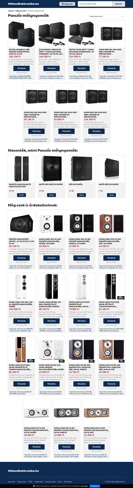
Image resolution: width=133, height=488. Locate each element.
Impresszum (22, 482)
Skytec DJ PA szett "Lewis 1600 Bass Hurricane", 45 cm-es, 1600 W (81, 51)
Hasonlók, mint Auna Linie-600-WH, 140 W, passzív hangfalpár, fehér (21, 330)
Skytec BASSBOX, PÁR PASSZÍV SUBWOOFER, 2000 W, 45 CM (19, 51)
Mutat (21, 195)
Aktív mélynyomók (108, 184)
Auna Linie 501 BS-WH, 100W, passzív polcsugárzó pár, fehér (51, 367)
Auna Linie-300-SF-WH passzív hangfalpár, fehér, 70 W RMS (50, 241)
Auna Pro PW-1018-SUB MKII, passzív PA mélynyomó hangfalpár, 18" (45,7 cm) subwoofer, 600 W (96, 116)
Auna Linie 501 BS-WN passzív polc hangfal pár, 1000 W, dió (110, 367)
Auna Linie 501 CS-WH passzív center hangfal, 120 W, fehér (36, 430)
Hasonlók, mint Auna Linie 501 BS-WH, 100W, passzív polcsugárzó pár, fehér (50, 394)
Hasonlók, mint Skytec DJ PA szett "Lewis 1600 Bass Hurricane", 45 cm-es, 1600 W (81, 78)
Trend (60, 482)
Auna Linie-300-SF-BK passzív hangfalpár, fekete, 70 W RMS (79, 241)
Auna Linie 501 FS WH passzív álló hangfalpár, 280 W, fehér (79, 305)
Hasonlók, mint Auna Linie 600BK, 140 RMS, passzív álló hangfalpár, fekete (50, 331)
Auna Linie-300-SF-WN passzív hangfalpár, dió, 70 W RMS (110, 241)
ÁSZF (30, 482)
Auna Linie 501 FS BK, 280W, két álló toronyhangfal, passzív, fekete (109, 305)
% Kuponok (68, 482)
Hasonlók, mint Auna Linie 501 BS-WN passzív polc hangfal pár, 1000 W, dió (111, 394)
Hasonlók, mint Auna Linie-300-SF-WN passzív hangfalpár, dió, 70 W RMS (110, 268)
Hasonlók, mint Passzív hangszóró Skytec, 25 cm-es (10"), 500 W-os (20, 267)
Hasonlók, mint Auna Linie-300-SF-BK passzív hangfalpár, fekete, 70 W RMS (81, 268)
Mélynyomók (75, 184)
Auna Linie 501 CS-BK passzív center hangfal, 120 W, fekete (66, 430)
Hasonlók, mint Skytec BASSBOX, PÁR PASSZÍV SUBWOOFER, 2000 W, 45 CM (21, 78)
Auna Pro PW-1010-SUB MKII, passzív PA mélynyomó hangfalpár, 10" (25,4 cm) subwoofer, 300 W (66, 116)
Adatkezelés (39, 482)
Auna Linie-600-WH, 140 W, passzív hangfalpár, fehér (21, 304)
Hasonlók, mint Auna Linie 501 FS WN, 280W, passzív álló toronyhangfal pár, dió (20, 394)
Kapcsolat (11, 482)
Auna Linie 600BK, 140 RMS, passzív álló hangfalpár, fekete (50, 304)
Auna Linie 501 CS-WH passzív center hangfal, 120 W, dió (96, 430)
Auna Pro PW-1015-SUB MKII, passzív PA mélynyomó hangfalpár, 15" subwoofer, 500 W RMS (35, 116)
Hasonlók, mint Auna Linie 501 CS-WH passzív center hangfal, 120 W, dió (95, 457)
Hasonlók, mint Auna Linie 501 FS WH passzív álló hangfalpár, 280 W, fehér (81, 331)
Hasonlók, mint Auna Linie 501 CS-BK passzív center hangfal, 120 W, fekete (66, 456)
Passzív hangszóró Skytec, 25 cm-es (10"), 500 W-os (21, 241)
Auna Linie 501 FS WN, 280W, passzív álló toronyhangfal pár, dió (19, 368)
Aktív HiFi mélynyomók (51, 184)
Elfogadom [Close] (95, 486)
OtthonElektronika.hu (23, 4)
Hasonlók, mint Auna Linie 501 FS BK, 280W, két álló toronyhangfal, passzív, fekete (111, 331)
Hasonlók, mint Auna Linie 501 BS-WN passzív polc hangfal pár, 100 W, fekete (80, 394)
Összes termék (50, 482)
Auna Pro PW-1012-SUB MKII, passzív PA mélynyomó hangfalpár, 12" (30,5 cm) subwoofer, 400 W (111, 54)
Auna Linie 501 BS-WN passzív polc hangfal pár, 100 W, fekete (80, 367)
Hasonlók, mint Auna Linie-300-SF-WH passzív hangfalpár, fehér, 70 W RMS (51, 268)
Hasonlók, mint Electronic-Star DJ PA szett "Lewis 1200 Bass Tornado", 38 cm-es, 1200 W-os (51, 78)
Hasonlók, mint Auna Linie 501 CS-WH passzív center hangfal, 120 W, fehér (35, 457)
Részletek (21, 68)
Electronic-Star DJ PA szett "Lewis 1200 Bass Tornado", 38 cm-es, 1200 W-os (51, 52)
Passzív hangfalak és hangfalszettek (20, 185)
